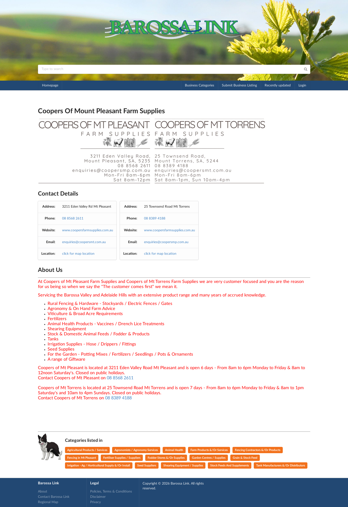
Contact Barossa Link (53, 497)
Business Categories (199, 85)
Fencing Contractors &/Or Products (257, 450)
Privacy (95, 502)
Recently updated (278, 85)
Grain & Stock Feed (245, 457)
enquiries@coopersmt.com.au (84, 242)
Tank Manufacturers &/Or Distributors (280, 465)
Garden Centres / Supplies (208, 457)
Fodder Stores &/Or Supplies (166, 457)
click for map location (78, 253)
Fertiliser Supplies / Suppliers (121, 457)
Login (302, 85)
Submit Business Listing (239, 85)
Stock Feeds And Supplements (229, 465)
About (42, 491)
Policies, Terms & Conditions (111, 491)
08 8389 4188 (154, 218)
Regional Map (48, 502)
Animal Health (174, 450)
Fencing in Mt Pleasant (81, 457)
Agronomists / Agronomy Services (136, 450)
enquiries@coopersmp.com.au (166, 242)
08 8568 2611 (72, 218)
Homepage (50, 85)
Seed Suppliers (146, 465)
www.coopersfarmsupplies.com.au (87, 230)
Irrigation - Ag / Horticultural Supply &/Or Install (98, 465)
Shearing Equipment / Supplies (183, 465)
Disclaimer (98, 497)
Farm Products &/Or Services (209, 450)
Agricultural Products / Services (87, 450)
